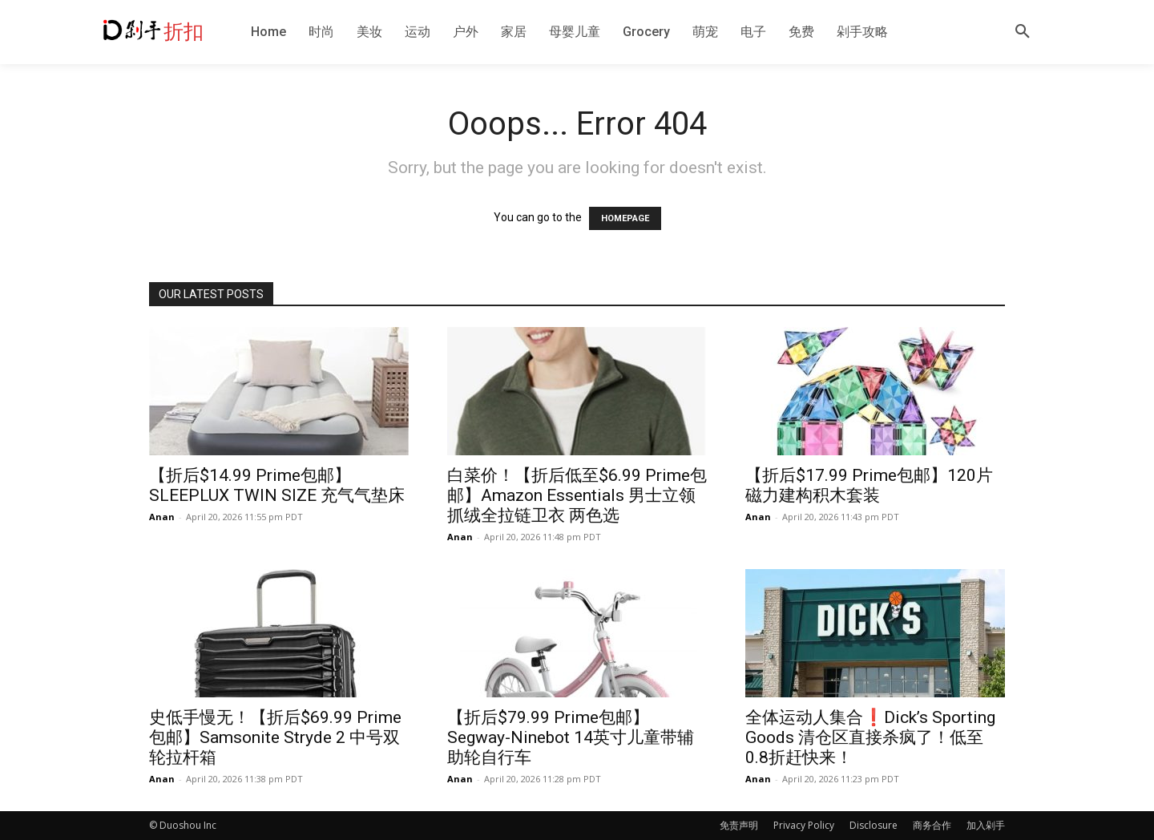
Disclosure (873, 825)
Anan (162, 517)
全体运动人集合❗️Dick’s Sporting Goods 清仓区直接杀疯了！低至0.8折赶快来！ (870, 737)
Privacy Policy (803, 825)
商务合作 (932, 825)
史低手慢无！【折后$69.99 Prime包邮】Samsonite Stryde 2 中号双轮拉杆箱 (275, 737)
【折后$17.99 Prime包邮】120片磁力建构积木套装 (869, 485)
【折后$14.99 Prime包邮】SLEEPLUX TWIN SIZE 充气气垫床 (277, 485)
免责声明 (739, 825)
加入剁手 (985, 825)
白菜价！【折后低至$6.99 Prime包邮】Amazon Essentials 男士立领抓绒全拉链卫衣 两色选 (577, 495)
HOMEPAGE (625, 218)
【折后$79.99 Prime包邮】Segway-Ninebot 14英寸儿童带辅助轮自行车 (570, 737)
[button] (1023, 32)
